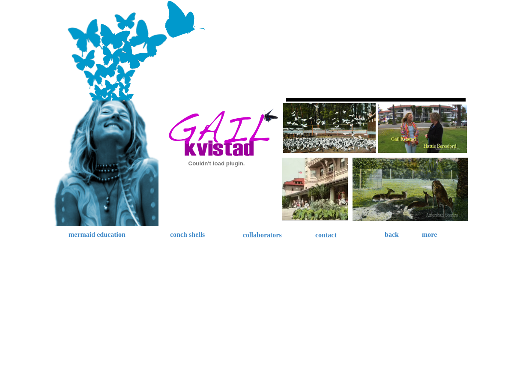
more (429, 234)
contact (326, 235)
